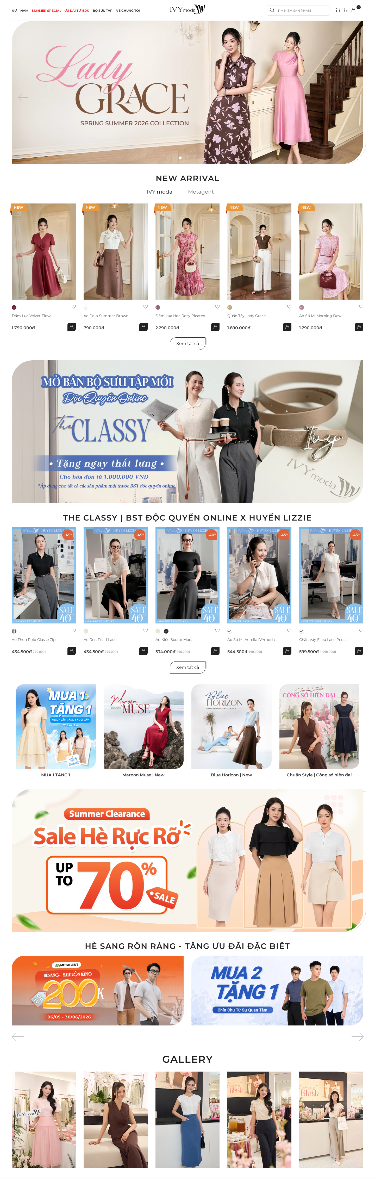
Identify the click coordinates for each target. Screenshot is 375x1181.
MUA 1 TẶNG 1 (55, 774)
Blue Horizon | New (231, 774)
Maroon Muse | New (143, 774)
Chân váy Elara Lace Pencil (323, 640)
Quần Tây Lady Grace (246, 316)
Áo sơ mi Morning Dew (320, 316)
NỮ (14, 11)
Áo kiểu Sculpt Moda (174, 640)
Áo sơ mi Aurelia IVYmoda (251, 640)
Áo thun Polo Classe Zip (33, 640)
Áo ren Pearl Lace (100, 640)
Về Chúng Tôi (128, 11)
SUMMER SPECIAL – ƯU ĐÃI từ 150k (60, 11)
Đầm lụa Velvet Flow (31, 316)
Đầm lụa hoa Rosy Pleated (180, 316)
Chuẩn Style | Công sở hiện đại (319, 774)
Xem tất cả (187, 343)
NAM (24, 11)
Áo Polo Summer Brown (106, 316)
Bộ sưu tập (103, 11)
